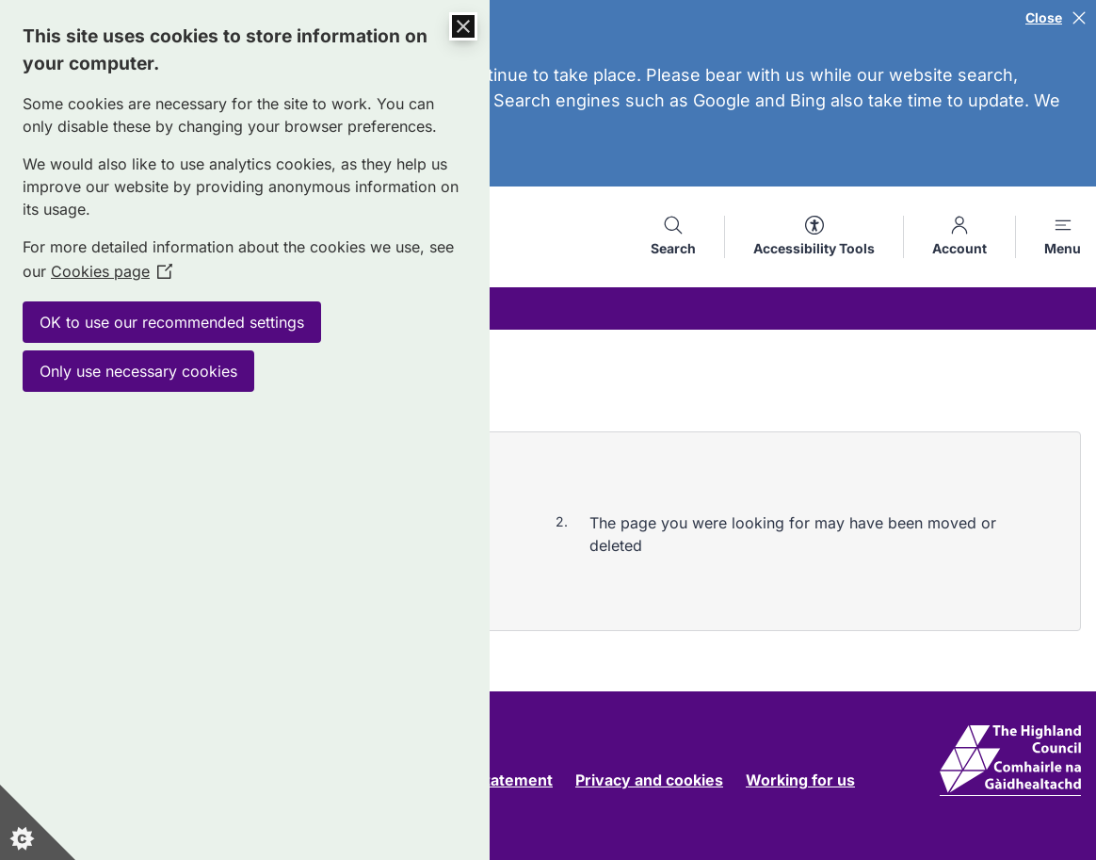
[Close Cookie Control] (463, 26)
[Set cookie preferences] (37, 822)
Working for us (800, 780)
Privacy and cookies (649, 780)
